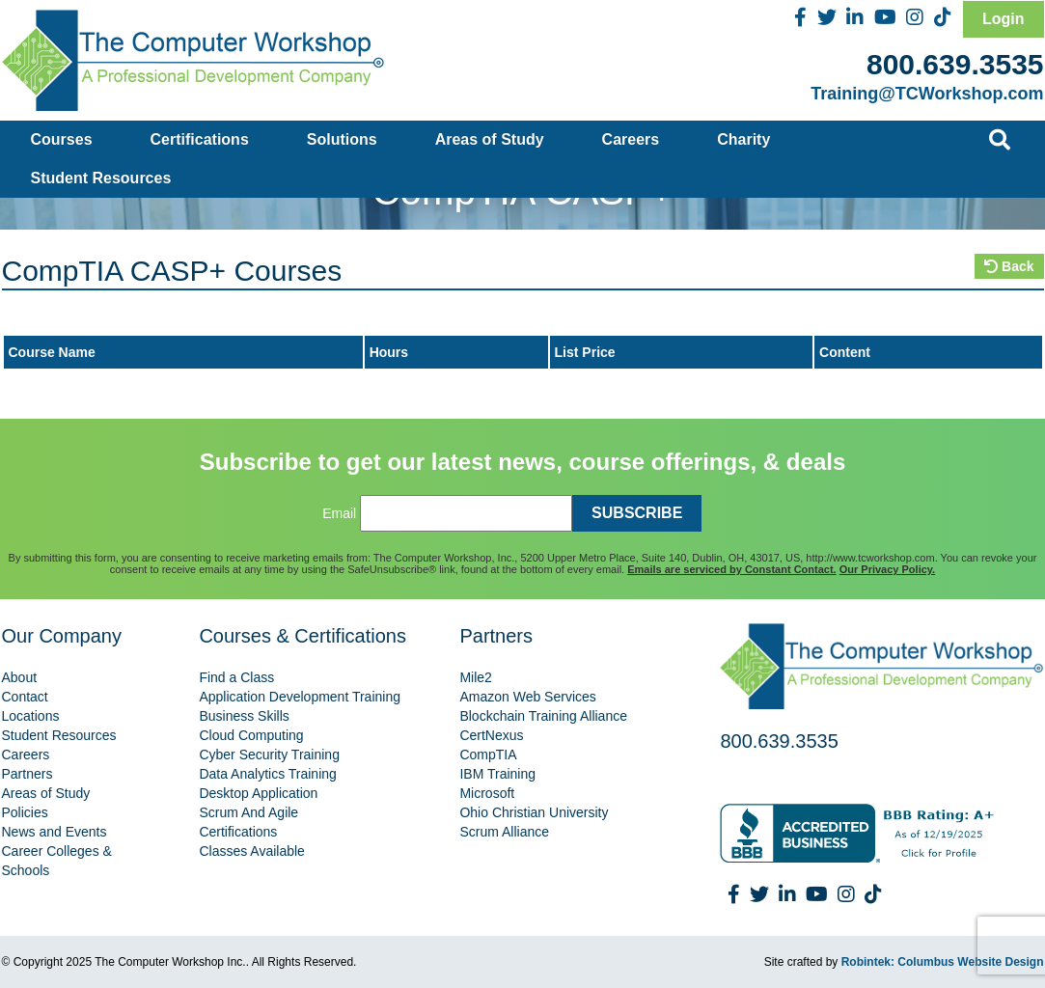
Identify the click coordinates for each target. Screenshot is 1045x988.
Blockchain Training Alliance (543, 716)
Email (339, 513)
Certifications (200, 139)
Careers (631, 139)
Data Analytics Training (267, 774)
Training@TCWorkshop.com (927, 93)
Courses (62, 139)
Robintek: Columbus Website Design (942, 962)
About (20, 677)
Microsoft (486, 793)
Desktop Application (258, 793)
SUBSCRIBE (636, 513)
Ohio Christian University (533, 812)
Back (1008, 266)
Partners (27, 774)
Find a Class (236, 677)
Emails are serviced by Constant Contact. (731, 569)
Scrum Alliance (504, 831)
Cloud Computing (251, 735)
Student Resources (101, 178)
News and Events (54, 831)
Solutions (342, 139)
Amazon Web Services (527, 696)
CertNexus (491, 735)
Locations (31, 716)
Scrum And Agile (248, 812)
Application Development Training (299, 696)
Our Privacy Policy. (887, 569)
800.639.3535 (955, 64)
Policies (25, 812)
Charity (743, 139)
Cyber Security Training (269, 754)
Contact (25, 696)
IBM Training (497, 774)
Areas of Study (489, 139)
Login (1003, 19)
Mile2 (475, 677)
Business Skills (244, 716)
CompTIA (487, 754)
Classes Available (251, 851)
